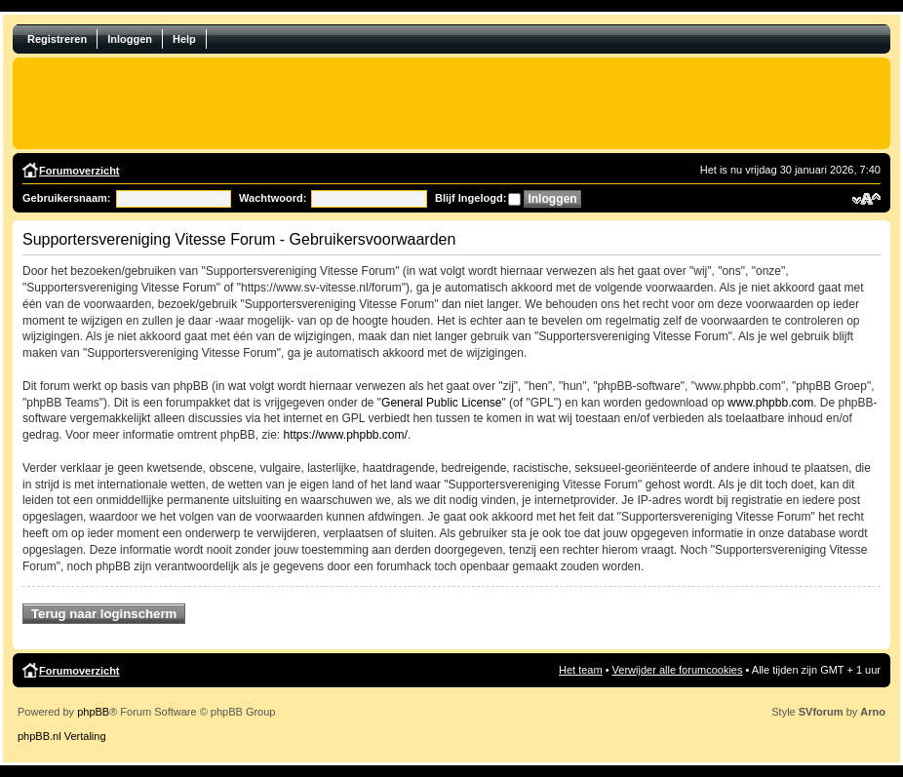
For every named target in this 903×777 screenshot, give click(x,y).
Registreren (57, 39)
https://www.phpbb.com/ (345, 435)
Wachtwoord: (272, 198)
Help (184, 39)
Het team (581, 670)
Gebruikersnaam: (66, 198)
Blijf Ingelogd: (470, 198)
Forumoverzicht (79, 170)
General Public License (441, 402)
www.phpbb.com (770, 402)
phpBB (93, 712)
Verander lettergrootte (866, 199)
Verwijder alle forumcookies (677, 670)
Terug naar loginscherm (104, 613)
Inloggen (129, 39)
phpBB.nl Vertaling (62, 736)
